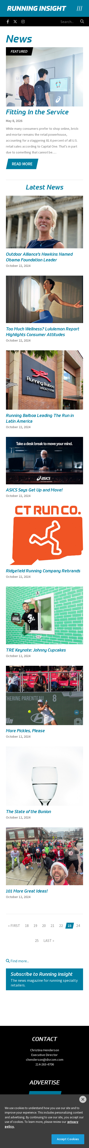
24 (78, 925)
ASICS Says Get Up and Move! (34, 490)
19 (35, 925)
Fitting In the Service (37, 112)
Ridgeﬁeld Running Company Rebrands (43, 571)
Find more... (17, 960)
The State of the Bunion (28, 811)
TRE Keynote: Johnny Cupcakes (36, 650)
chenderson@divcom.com (44, 1059)
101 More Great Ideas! (27, 891)
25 (37, 940)
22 (61, 925)
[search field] (51, 21)
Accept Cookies (68, 1139)
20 (44, 925)
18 (27, 925)
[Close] (82, 1099)
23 (69, 925)
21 (52, 925)
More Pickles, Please (25, 730)
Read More (22, 164)
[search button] (82, 21)
